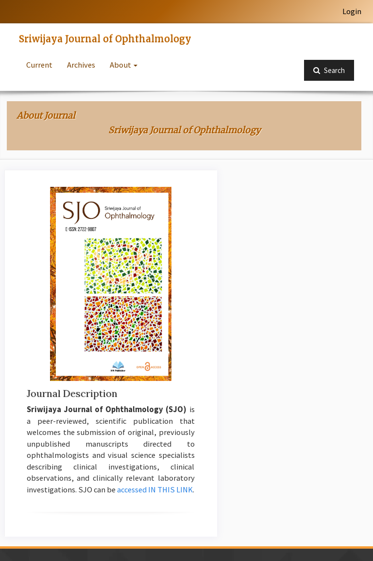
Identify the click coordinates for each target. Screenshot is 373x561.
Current (39, 65)
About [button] (123, 65)
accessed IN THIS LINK (155, 490)
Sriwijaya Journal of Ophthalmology (105, 39)
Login (351, 11)
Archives (81, 65)
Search (329, 70)
